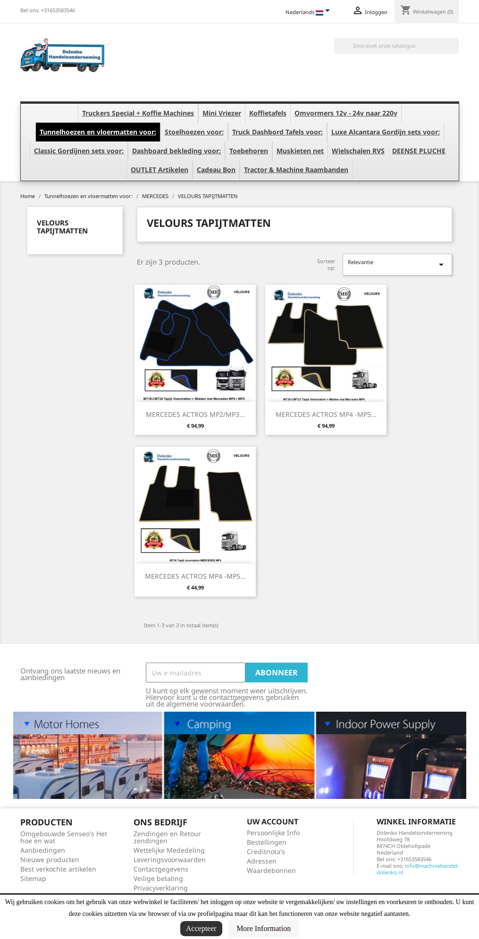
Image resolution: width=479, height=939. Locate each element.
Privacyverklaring (161, 887)
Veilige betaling (158, 878)
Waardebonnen (271, 870)
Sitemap (33, 878)
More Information (263, 928)
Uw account (272, 821)
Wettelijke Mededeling (169, 850)
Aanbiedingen (42, 850)
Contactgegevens (161, 868)
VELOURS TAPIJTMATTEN (62, 226)
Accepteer (201, 928)
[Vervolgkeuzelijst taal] (309, 12)
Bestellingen (266, 842)
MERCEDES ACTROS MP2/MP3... (195, 414)
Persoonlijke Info (273, 832)
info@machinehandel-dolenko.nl (418, 869)
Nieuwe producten (49, 859)
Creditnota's (266, 851)
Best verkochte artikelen (58, 868)
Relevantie (397, 264)
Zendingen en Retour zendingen (167, 837)
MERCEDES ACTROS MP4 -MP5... (326, 414)
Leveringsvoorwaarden (170, 859)
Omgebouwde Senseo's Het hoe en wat (63, 837)
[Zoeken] (396, 46)
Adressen (262, 860)
